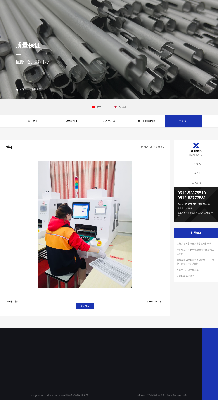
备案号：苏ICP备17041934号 (172, 395)
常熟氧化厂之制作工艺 (188, 269)
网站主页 (102, 8)
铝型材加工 (71, 121)
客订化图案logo (146, 121)
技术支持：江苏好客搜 (147, 395)
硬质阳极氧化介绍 (185, 276)
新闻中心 (163, 8)
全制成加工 (34, 121)
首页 (20, 89)
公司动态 (196, 163)
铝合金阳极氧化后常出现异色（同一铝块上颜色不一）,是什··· (195, 261)
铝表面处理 (109, 121)
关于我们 (122, 8)
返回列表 (85, 306)
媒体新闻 (196, 182)
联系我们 (184, 8)
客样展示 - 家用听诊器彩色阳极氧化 (194, 243)
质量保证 (36, 89)
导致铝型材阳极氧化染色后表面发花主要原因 (195, 251)
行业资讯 (196, 173)
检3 (16, 301)
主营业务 (143, 8)
